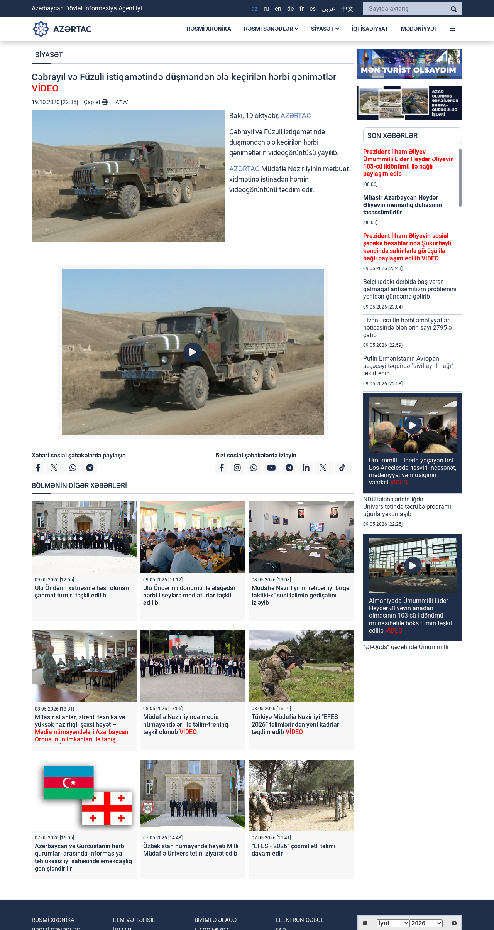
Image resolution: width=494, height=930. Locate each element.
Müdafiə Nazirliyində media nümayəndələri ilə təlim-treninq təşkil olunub (185, 724)
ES (313, 8)
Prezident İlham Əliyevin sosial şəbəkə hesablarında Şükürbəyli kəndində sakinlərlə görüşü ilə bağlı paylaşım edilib (407, 247)
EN (278, 8)
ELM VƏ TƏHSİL (134, 919)
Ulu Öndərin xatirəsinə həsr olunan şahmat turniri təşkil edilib (82, 591)
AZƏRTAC (296, 115)
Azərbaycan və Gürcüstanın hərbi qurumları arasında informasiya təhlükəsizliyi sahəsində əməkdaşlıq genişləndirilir (83, 857)
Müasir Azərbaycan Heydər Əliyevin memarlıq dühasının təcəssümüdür (402, 205)
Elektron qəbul (300, 919)
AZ (254, 8)
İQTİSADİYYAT (370, 28)
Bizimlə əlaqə (216, 919)
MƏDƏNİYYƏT (419, 28)
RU (266, 8)
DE (290, 8)
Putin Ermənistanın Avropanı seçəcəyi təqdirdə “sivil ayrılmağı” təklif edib (408, 366)
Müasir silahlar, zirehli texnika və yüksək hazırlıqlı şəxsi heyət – (82, 732)
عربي (328, 8)
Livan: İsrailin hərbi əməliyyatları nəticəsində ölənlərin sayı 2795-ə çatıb (407, 328)
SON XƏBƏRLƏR (392, 136)
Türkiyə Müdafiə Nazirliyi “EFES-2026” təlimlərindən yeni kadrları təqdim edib (296, 724)
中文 (347, 8)
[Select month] (393, 923)
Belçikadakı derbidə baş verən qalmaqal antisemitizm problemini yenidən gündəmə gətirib (410, 289)
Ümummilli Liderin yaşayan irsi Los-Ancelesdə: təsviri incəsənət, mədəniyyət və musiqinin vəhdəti (412, 471)
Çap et (96, 102)
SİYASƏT (325, 28)
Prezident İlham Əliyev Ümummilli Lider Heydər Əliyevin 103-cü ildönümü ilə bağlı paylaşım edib (408, 163)
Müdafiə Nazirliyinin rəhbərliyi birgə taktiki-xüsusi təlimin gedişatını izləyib (300, 595)
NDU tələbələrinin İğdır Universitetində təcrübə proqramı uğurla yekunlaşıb (407, 507)
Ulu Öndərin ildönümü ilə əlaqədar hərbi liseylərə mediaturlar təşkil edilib (189, 595)
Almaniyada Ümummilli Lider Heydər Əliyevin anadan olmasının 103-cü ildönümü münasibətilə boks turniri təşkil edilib (410, 615)
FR (301, 8)
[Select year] (426, 923)
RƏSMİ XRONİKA (209, 28)
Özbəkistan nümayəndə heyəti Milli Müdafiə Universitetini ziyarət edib (191, 849)
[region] (412, 399)
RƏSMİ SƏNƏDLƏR (271, 28)
